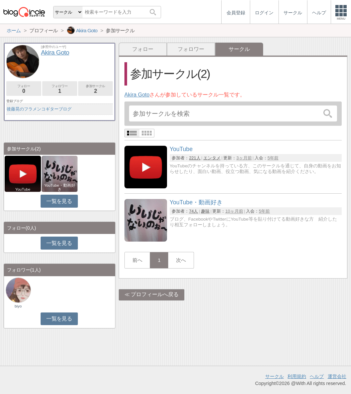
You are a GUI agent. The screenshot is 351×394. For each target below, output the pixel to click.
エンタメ (212, 157)
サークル (274, 376)
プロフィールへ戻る (155, 294)
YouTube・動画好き (59, 187)
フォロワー (191, 49)
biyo (18, 306)
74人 (193, 211)
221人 (194, 157)
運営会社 (337, 376)
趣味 (205, 211)
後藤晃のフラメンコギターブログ (39, 108)
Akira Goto (137, 95)
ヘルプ (317, 376)
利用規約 (296, 376)
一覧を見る (59, 201)
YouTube (22, 189)
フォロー (142, 49)
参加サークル (95, 89)
